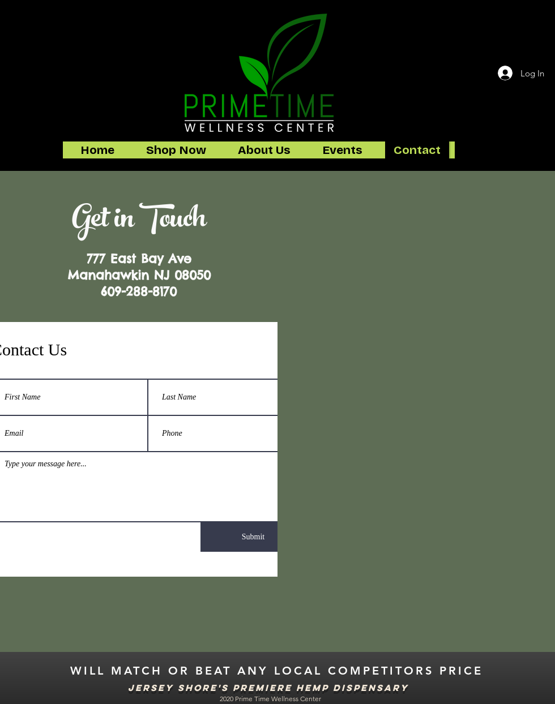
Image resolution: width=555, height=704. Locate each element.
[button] (175, 150)
